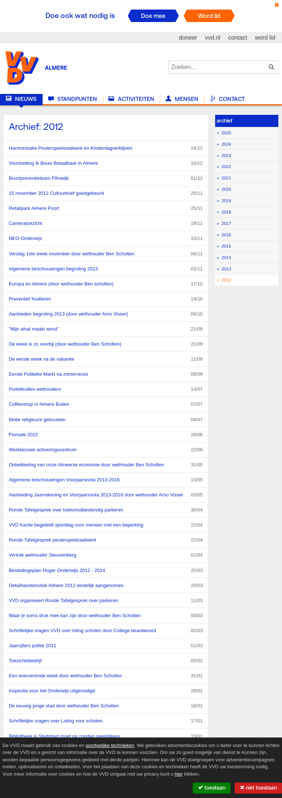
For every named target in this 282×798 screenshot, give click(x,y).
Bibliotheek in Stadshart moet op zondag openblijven (106, 736)
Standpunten (72, 99)
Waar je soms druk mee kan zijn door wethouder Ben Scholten (106, 615)
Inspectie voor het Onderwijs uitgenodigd (106, 691)
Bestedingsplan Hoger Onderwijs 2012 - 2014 (106, 570)
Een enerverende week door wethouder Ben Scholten (106, 675)
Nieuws (21, 99)
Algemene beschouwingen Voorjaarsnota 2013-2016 (106, 480)
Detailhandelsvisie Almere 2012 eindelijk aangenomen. (106, 585)
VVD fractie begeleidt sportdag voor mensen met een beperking (106, 525)
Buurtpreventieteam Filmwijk (106, 178)
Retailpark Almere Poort (106, 208)
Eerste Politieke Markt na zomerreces (106, 374)
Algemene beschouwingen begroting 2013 (106, 269)
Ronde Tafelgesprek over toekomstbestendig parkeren (106, 510)
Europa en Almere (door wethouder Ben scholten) (106, 284)
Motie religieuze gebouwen (106, 419)
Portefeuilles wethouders (106, 389)
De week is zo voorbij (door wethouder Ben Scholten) (106, 344)
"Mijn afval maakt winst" (106, 329)
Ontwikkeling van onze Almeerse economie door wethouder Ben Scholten (106, 465)
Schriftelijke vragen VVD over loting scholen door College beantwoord (106, 630)
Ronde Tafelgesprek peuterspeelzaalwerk (106, 540)
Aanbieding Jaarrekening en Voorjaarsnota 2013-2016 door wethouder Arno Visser (106, 495)
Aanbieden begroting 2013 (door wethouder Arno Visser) (106, 314)
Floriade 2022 (106, 434)
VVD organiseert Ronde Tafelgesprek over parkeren (106, 600)
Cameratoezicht (106, 223)
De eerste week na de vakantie (106, 359)
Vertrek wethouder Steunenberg (106, 555)
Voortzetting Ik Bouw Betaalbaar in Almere (106, 163)
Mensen (182, 99)
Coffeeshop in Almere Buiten (106, 404)
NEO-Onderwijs (106, 238)
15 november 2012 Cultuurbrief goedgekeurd (106, 193)
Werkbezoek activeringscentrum (106, 449)
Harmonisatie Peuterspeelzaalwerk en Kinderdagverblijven (106, 148)
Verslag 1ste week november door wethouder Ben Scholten (106, 254)
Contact (227, 99)
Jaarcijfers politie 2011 (106, 645)
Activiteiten (131, 99)
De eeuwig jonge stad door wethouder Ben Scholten (106, 706)
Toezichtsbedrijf (106, 660)
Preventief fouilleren (106, 299)
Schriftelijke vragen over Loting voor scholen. (106, 721)
